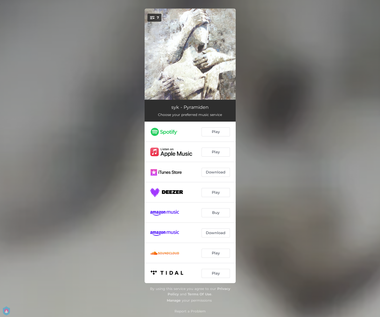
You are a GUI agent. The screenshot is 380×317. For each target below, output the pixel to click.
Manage (174, 300)
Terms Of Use (199, 294)
